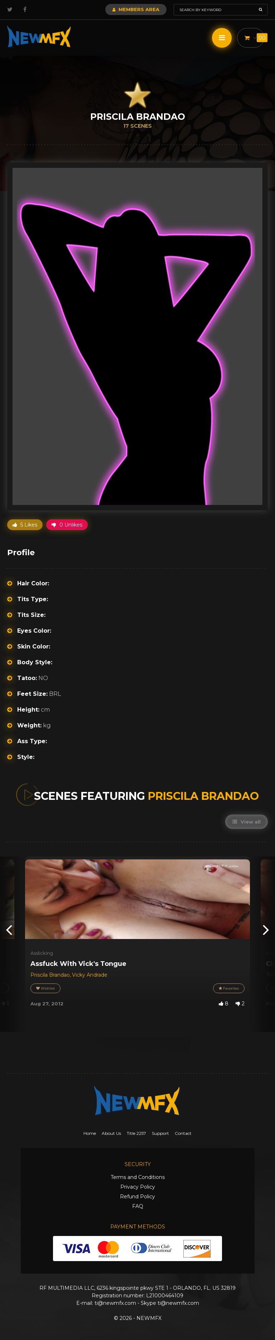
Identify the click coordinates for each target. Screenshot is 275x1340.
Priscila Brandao (50, 975)
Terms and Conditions (138, 1177)
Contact (183, 1133)
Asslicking (41, 953)
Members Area (135, 9)
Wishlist (45, 988)
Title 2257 (136, 1133)
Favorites (229, 988)
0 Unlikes (67, 525)
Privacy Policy (137, 1187)
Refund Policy (137, 1196)
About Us (111, 1133)
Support (160, 1133)
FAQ (137, 1206)
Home (89, 1133)
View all (246, 822)
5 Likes (25, 525)
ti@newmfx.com (115, 1303)
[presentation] (9, 929)
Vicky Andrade (89, 975)
